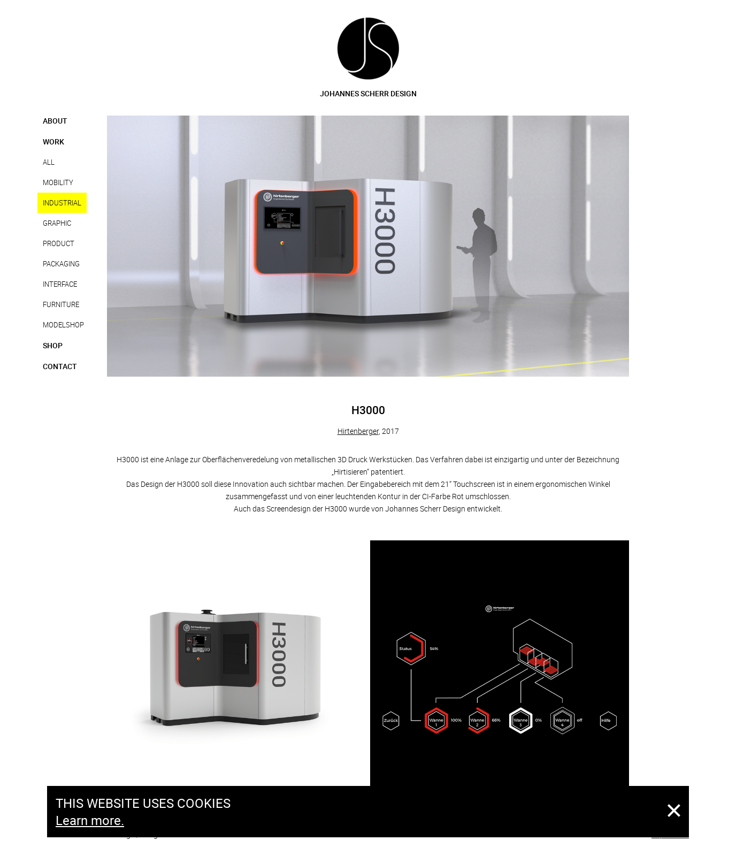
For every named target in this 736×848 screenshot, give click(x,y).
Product (58, 243)
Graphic (57, 223)
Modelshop (63, 325)
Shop (53, 345)
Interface (60, 284)
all (49, 162)
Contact (60, 366)
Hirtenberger (358, 431)
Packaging (61, 264)
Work (53, 141)
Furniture (61, 304)
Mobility (58, 182)
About (55, 121)
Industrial (62, 203)
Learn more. (90, 820)
